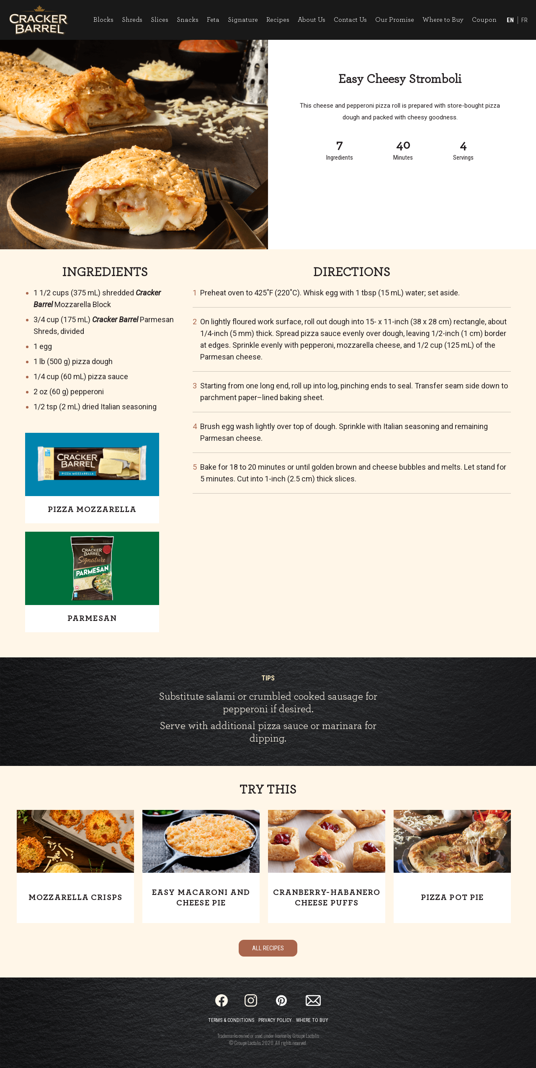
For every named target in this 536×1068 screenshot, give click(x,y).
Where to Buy (443, 19)
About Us (311, 19)
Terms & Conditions (231, 1020)
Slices (159, 19)
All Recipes (268, 948)
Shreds (132, 19)
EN (510, 20)
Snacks (187, 19)
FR (524, 20)
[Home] (38, 20)
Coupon (484, 19)
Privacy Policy (275, 1020)
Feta (213, 19)
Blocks (103, 19)
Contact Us (350, 19)
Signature (243, 19)
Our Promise (394, 19)
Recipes (277, 19)
